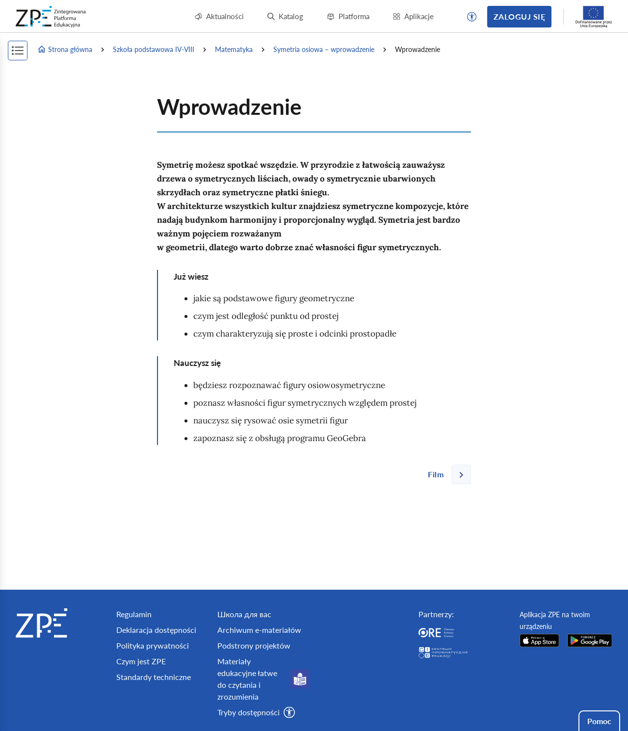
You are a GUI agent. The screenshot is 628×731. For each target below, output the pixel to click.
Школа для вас (244, 614)
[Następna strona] (445, 474)
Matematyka (234, 49)
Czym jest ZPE (141, 661)
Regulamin (134, 614)
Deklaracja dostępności (156, 629)
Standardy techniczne (153, 676)
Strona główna (64, 49)
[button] (472, 17)
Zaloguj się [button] (519, 16)
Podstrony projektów (253, 645)
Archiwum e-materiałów (259, 629)
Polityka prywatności (152, 645)
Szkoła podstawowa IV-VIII (153, 49)
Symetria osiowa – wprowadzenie (323, 49)
